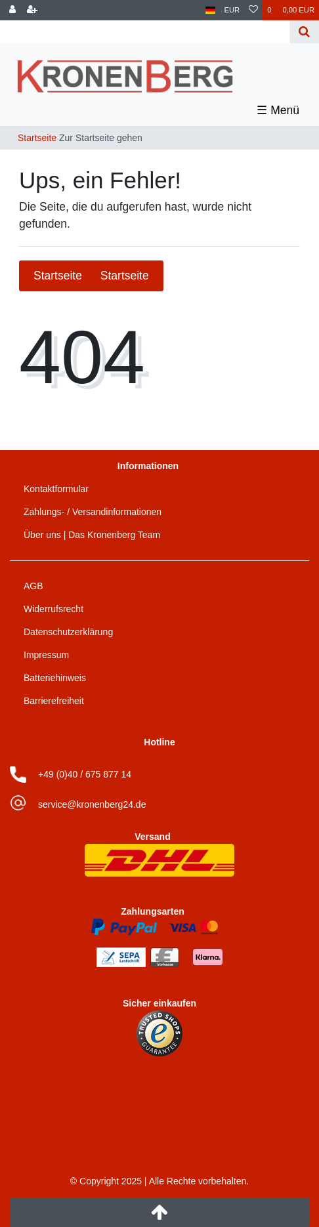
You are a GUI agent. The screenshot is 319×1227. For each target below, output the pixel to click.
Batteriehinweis (55, 678)
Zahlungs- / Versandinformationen (92, 512)
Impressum (46, 655)
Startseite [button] (91, 275)
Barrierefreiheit (54, 701)
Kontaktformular (56, 489)
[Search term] (146, 31)
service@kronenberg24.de (92, 804)
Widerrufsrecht (53, 609)
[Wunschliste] (253, 10)
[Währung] (232, 10)
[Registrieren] (32, 10)
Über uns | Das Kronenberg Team (92, 535)
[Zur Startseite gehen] (75, 138)
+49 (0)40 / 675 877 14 (84, 774)
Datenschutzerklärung (68, 632)
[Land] (210, 10)
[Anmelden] (12, 10)
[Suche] (304, 31)
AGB (33, 586)
